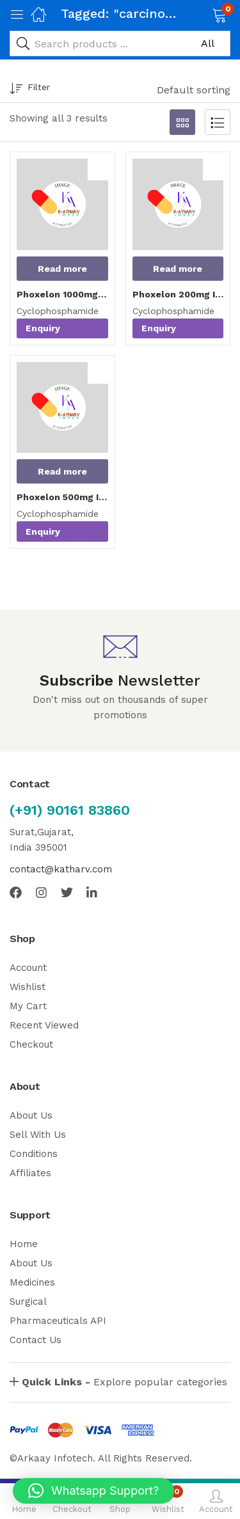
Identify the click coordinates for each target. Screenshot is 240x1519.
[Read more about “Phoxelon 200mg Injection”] (178, 268)
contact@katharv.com (61, 869)
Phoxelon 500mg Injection (62, 497)
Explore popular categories (124, 1382)
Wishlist (27, 987)
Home (24, 1244)
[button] (203, 14)
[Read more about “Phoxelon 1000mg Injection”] (62, 268)
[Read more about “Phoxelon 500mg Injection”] (62, 471)
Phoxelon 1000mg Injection (62, 294)
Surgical (28, 1301)
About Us (31, 1115)
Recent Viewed (44, 1025)
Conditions (34, 1154)
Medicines (32, 1282)
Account (28, 967)
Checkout (31, 1044)
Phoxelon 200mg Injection (178, 294)
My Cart (28, 1006)
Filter (30, 89)
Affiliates (30, 1173)
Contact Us (35, 1340)
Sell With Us (38, 1134)
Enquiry (43, 328)
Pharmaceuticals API (58, 1320)
